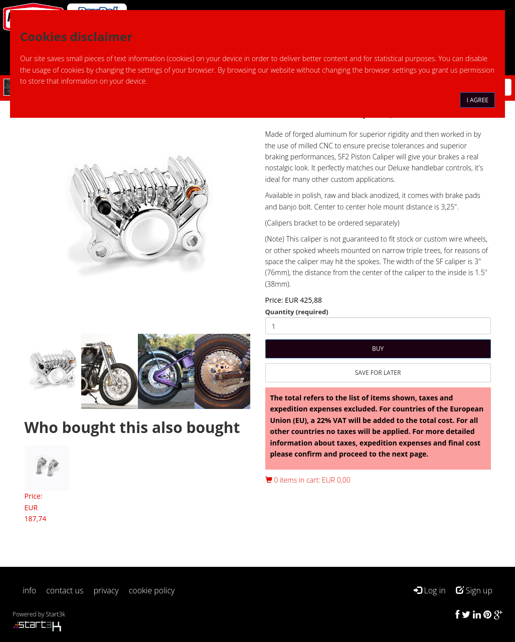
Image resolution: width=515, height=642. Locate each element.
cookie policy (152, 590)
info (29, 590)
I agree (477, 100)
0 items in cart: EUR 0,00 (308, 480)
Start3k (55, 614)
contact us (64, 590)
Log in (429, 590)
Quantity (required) (296, 311)
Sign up (474, 590)
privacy (106, 590)
